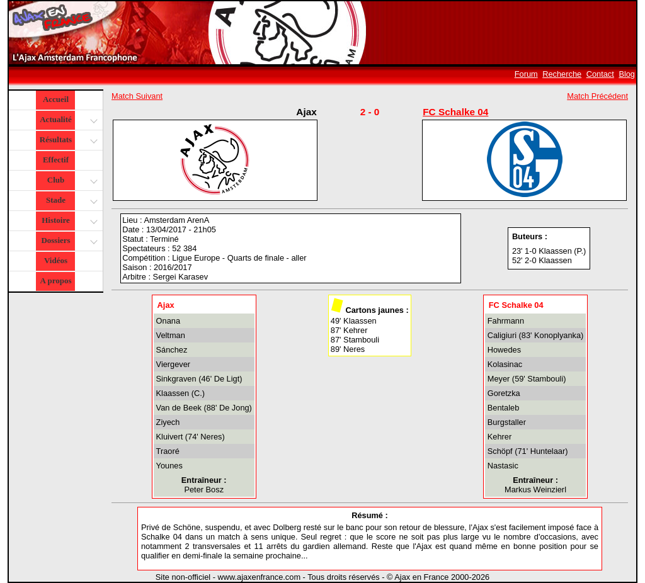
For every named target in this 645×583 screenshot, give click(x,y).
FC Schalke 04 (455, 111)
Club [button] (70, 181)
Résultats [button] (67, 141)
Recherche (561, 74)
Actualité (68, 121)
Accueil (56, 99)
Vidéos (55, 260)
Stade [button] (70, 201)
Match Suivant (137, 96)
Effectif (56, 159)
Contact (600, 74)
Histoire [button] (68, 221)
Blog (627, 74)
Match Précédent (597, 96)
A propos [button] (56, 280)
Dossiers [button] (67, 241)
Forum (526, 74)
